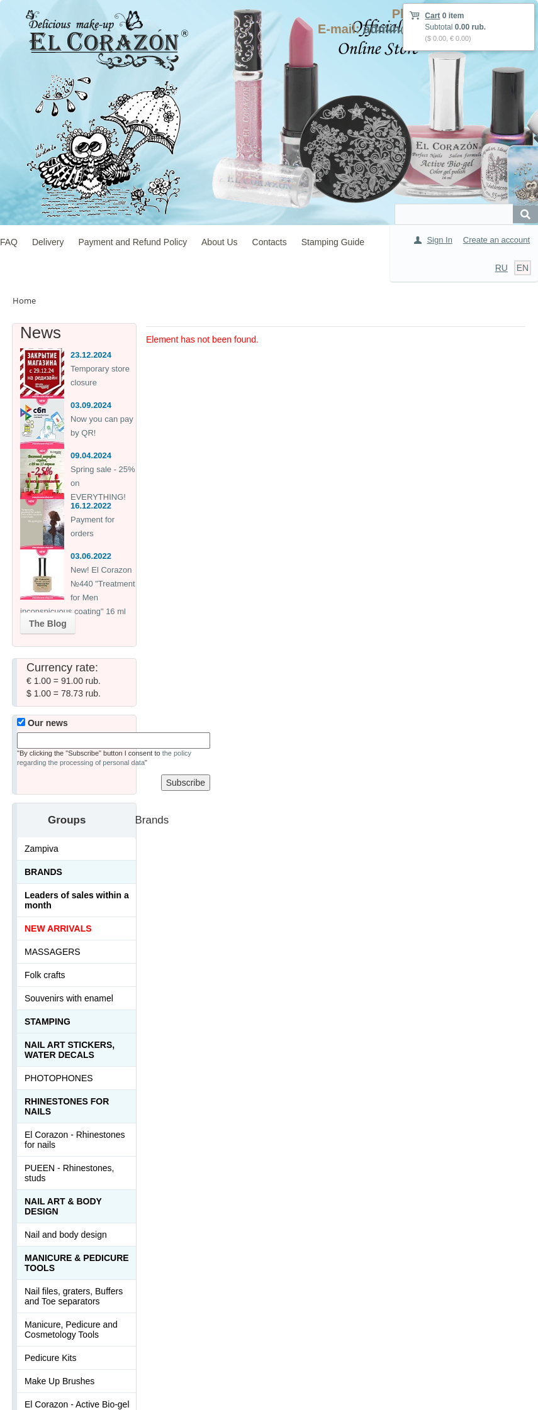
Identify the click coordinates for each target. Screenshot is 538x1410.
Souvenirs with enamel (69, 998)
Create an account (496, 240)
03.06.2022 (90, 556)
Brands (43, 872)
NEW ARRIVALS (58, 928)
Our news (42, 723)
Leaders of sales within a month (77, 900)
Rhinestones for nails (67, 1106)
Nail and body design (66, 1235)
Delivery (48, 242)
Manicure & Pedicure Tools (77, 1263)
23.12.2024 (90, 355)
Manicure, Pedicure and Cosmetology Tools (71, 1329)
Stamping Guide (332, 242)
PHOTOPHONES (59, 1078)
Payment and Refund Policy (132, 242)
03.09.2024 (90, 405)
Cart (432, 15)
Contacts (269, 242)
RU (501, 268)
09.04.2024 (90, 455)
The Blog (48, 624)
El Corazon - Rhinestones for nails (75, 1140)
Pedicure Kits (50, 1358)
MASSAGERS (53, 952)
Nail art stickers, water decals (70, 1050)
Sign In (439, 240)
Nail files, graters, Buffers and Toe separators (74, 1296)
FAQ (9, 242)
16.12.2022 (90, 505)
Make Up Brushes (59, 1381)
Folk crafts (45, 975)
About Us (219, 242)
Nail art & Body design (63, 1206)
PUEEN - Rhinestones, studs (69, 1173)
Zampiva (42, 849)
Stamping (47, 1021)
